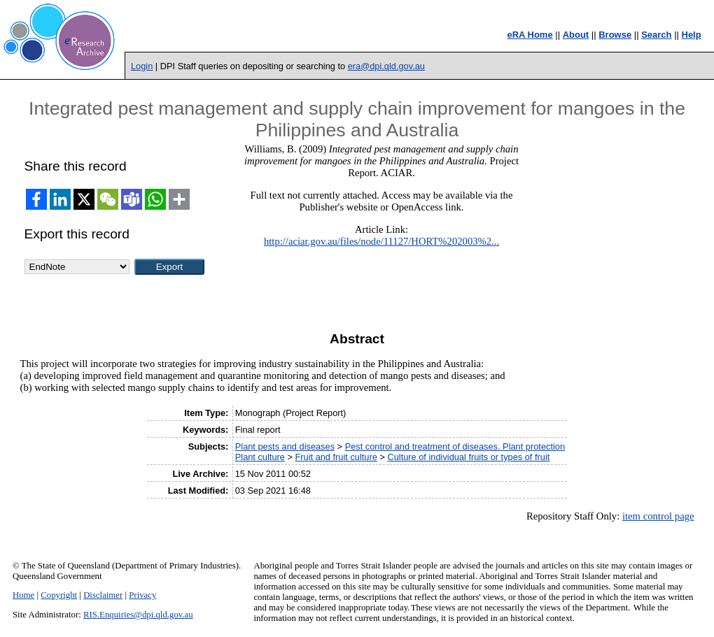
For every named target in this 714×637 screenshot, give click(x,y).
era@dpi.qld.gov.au (386, 66)
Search (656, 34)
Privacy (142, 595)
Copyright (59, 595)
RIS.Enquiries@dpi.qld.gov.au (138, 615)
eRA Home (529, 34)
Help (691, 34)
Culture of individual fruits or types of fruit (468, 457)
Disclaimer (102, 595)
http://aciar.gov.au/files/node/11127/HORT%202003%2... (381, 241)
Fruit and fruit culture (336, 457)
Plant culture (260, 457)
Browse (614, 34)
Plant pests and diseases (285, 446)
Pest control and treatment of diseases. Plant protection (455, 446)
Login (142, 66)
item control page (658, 516)
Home (23, 595)
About (576, 34)
